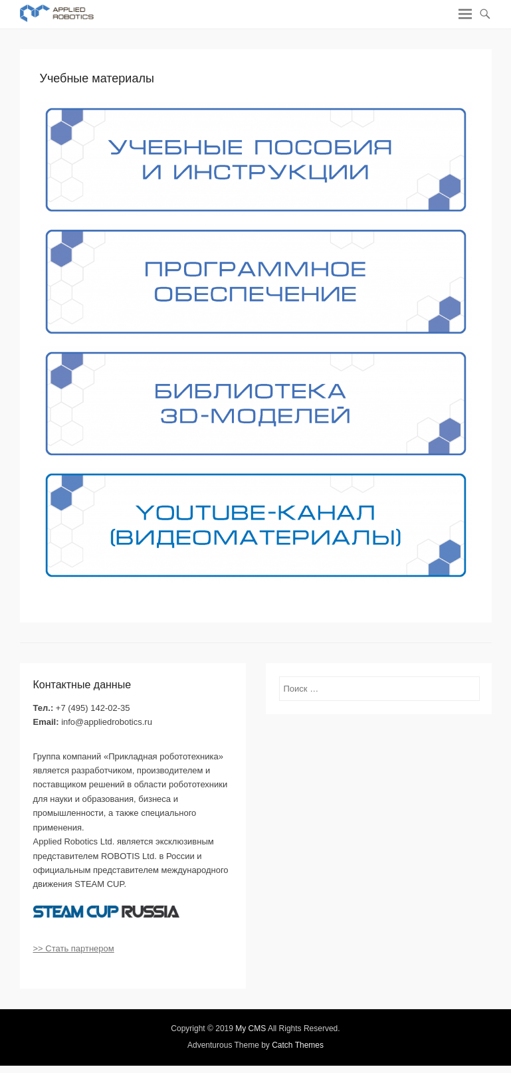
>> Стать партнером (73, 948)
